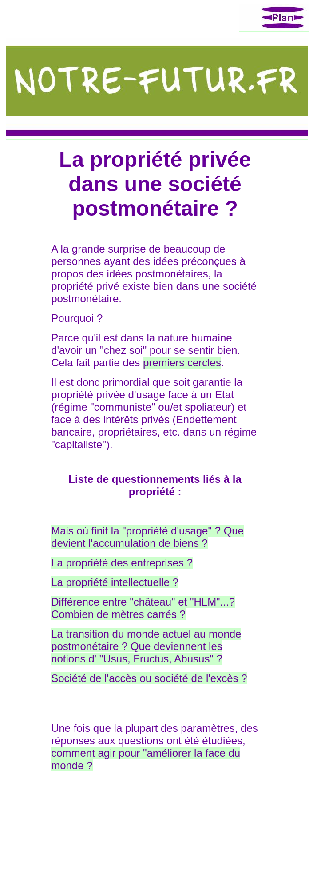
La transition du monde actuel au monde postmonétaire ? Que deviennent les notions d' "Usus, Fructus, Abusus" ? (146, 646)
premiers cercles (182, 363)
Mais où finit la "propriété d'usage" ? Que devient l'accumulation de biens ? (147, 537)
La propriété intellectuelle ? (114, 582)
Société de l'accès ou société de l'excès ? (149, 678)
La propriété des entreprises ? (122, 563)
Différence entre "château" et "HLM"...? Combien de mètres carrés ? (143, 608)
